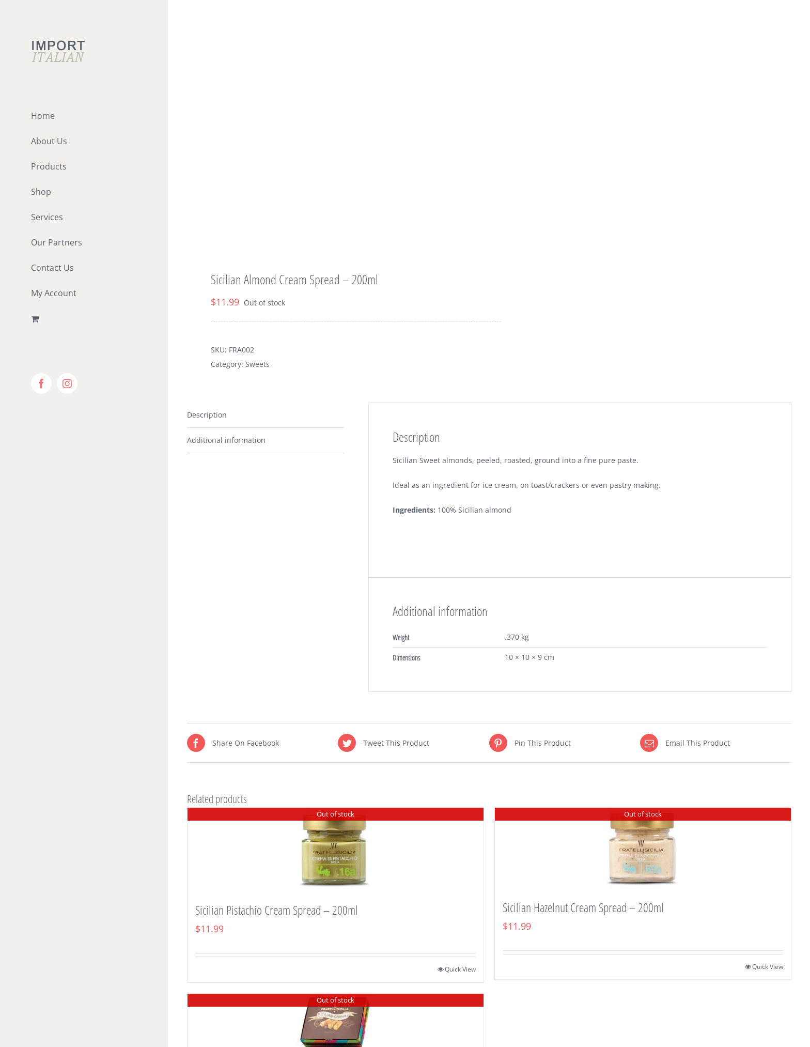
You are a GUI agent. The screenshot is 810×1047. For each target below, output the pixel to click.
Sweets (257, 364)
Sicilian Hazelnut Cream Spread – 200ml (583, 907)
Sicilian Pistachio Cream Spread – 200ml (276, 909)
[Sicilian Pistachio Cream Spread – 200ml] (336, 849)
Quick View (460, 969)
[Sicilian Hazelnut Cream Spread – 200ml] (643, 848)
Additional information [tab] (226, 440)
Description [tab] (207, 415)
